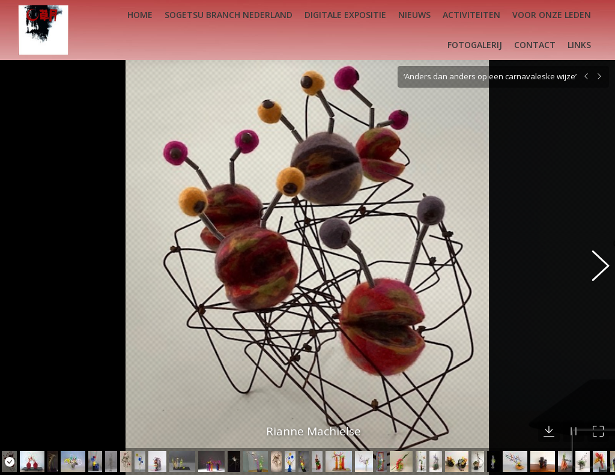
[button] (594, 260)
